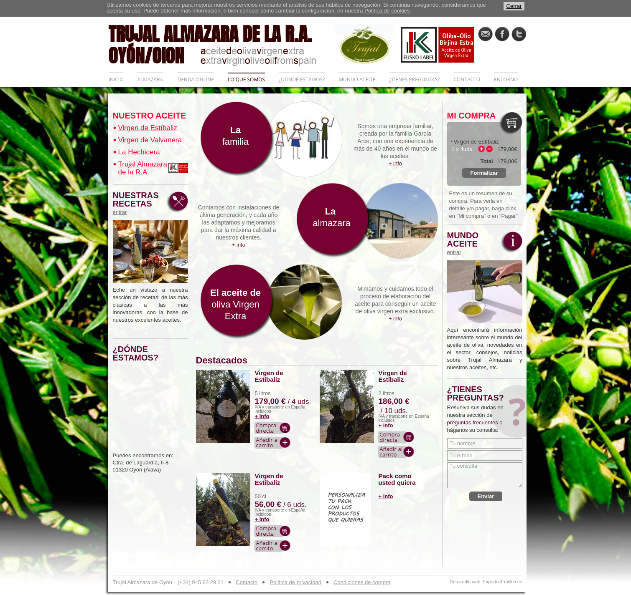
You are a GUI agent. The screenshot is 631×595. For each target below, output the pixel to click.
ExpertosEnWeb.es (502, 582)
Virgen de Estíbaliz (147, 128)
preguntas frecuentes (472, 422)
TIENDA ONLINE (195, 79)
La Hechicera (139, 152)
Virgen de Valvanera (150, 140)
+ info (262, 416)
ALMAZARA (150, 79)
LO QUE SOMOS (246, 79)
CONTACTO (466, 79)
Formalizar (484, 173)
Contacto (246, 582)
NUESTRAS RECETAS (138, 203)
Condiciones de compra (362, 582)
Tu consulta (484, 475)
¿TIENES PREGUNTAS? (414, 79)
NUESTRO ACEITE (149, 115)
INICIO (116, 79)
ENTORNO (506, 79)
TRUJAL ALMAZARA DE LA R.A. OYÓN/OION (222, 44)
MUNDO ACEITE (356, 79)
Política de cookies (387, 11)
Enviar (486, 496)
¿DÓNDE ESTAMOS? (302, 79)
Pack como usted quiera (397, 479)
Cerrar (514, 6)
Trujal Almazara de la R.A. (142, 168)
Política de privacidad (295, 582)
